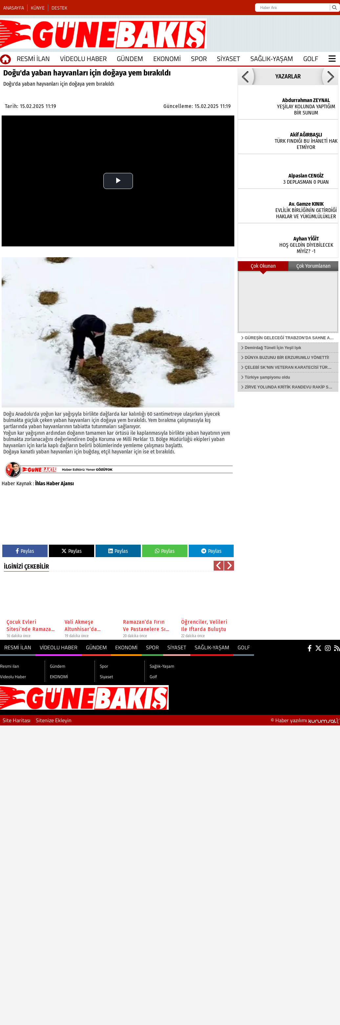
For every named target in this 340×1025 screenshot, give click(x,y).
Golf (310, 58)
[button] (246, 76)
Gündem (130, 58)
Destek (59, 7)
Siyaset (228, 58)
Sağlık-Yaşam (271, 58)
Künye (38, 7)
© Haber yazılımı (305, 720)
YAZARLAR (288, 76)
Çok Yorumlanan (313, 266)
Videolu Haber (83, 58)
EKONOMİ (167, 58)
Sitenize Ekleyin (54, 720)
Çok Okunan (263, 266)
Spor (199, 58)
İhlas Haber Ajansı (54, 483)
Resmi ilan (33, 58)
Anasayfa (13, 7)
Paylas (25, 551)
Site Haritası (17, 720)
